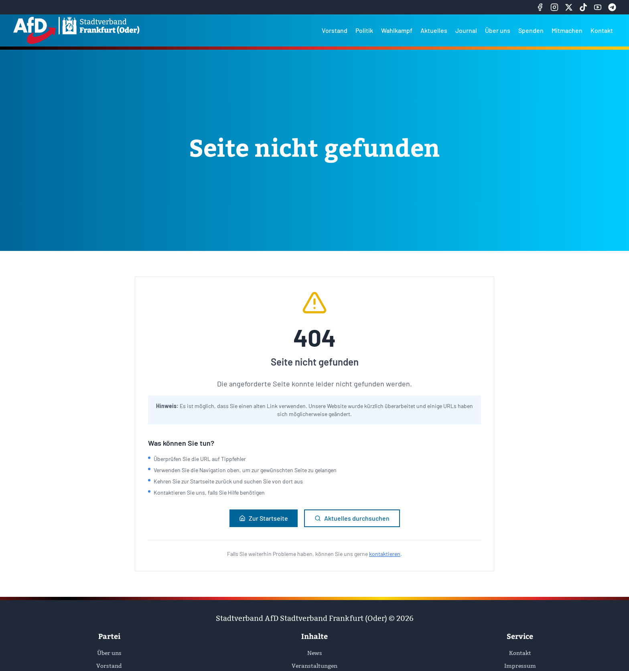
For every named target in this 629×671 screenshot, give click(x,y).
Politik (364, 30)
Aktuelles (433, 30)
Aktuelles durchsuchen (352, 518)
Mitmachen (567, 30)
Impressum (520, 665)
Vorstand (334, 30)
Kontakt (601, 30)
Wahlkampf (396, 30)
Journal (466, 30)
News (314, 653)
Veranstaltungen (314, 665)
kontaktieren (384, 553)
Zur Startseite (263, 518)
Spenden (531, 30)
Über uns (497, 30)
